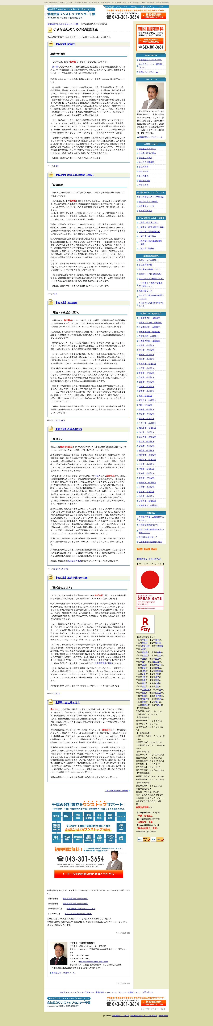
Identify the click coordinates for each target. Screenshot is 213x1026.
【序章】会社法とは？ (67, 702)
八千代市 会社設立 (147, 423)
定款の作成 (143, 185)
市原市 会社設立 (146, 414)
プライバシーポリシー (149, 1009)
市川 (159, 655)
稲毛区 (158, 643)
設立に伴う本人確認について (151, 278)
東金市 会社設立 (146, 391)
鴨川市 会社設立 (146, 432)
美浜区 (145, 643)
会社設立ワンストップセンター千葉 (71, 13)
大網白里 (146, 689)
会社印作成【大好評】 (148, 201)
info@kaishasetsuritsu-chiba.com (93, 962)
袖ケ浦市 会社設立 (147, 460)
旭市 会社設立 (145, 396)
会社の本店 (143, 176)
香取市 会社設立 (146, 492)
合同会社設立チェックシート (75, 903)
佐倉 (144, 674)
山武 (157, 683)
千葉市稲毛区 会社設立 (149, 327)
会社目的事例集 (145, 265)
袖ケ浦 (158, 696)
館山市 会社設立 (146, 359)
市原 (144, 693)
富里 (157, 680)
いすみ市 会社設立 (147, 501)
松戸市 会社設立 (146, 368)
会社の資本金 (144, 180)
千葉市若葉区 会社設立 (149, 332)
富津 (144, 702)
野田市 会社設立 (146, 373)
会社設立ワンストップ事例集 (151, 197)
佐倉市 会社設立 (146, 386)
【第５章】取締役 (65, 44)
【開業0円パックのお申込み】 (149, 559)
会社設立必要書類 (146, 162)
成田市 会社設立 (146, 382)
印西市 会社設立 (146, 469)
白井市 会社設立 (146, 473)
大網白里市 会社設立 (148, 505)
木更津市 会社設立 (147, 364)
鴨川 (157, 702)
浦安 (144, 658)
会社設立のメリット (147, 149)
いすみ (158, 693)
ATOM (154, 549)
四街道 (158, 671)
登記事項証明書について (149, 269)
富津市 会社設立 (146, 446)
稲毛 (157, 640)
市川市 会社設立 (146, 350)
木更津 (145, 699)
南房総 (145, 705)
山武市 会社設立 (146, 496)
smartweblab (163, 1016)
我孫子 (158, 665)
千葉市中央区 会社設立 (149, 318)
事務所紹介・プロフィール (116, 7)
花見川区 (146, 646)
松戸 (157, 658)
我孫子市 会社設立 (147, 428)
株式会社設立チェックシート (75, 898)
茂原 (157, 686)
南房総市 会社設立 (147, 482)
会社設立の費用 (145, 158)
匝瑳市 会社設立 (146, 487)
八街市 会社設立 (146, 464)
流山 (144, 665)
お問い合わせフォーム (148, 72)
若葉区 (160, 646)
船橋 (159, 652)
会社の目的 (143, 171)
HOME (160, 7)
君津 (159, 699)
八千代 (145, 655)
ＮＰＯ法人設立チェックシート (78, 914)
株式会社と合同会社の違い (150, 274)
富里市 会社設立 (146, 478)
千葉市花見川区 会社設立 (150, 322)
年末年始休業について (148, 525)
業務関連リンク (145, 291)
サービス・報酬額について (142, 7)
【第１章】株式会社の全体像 (71, 577)
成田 (144, 677)
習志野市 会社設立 (147, 400)
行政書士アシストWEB (120, 1016)
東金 (144, 686)
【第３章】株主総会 (66, 302)
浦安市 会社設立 (146, 450)
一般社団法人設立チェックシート (81, 908)
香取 (144, 680)
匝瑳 (144, 683)
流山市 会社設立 (146, 419)
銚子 (157, 677)
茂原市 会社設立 (146, 377)
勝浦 (144, 696)
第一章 (55, 67)
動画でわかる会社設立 (148, 260)
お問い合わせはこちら (153, 16)
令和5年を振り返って (148, 537)
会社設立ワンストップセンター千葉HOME (77, 992)
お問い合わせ (147, 992)
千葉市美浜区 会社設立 (149, 341)
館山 (159, 705)
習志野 (145, 652)
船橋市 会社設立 (146, 354)
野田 (144, 668)
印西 (144, 671)
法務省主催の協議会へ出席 (150, 542)
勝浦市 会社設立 (146, 409)
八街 (157, 674)
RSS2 (147, 549)
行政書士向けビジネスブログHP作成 (143, 1016)
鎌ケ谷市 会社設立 (147, 437)
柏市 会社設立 (145, 405)
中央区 (145, 640)
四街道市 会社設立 (147, 455)
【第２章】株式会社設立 (68, 429)
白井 (157, 668)
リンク (163, 1009)
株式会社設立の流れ (147, 153)
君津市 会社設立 (146, 441)
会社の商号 (143, 167)
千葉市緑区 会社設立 (148, 336)
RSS (140, 549)
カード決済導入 (145, 211)
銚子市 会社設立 (146, 345)
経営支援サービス (146, 206)
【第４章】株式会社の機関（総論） (75, 175)
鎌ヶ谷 (156, 662)
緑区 (144, 649)
